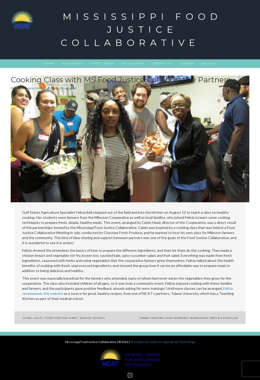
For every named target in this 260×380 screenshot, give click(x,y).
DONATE (187, 63)
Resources (72, 63)
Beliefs (209, 63)
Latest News (102, 63)
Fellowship (132, 63)
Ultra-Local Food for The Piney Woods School (64, 318)
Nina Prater (68, 88)
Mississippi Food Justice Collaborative (141, 29)
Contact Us (162, 63)
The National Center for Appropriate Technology (163, 342)
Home (49, 63)
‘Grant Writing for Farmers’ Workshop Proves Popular (188, 318)
